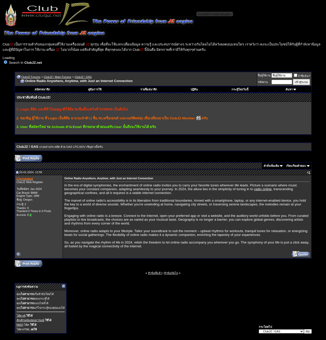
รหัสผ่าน (263, 82)
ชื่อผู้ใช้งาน (264, 75)
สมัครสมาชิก (42, 89)
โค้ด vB (21, 315)
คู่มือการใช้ (94, 89)
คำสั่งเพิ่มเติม (271, 165)
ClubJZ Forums (30, 76)
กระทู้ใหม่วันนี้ (240, 89)
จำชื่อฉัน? (302, 75)
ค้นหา (289, 89)
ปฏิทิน (194, 89)
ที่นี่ (198, 118)
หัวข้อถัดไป (171, 272)
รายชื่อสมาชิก (148, 89)
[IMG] (20, 324)
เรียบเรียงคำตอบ (296, 165)
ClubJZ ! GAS (83, 76)
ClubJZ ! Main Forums (57, 76)
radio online (263, 189)
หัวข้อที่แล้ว (155, 272)
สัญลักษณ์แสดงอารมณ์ (30, 320)
